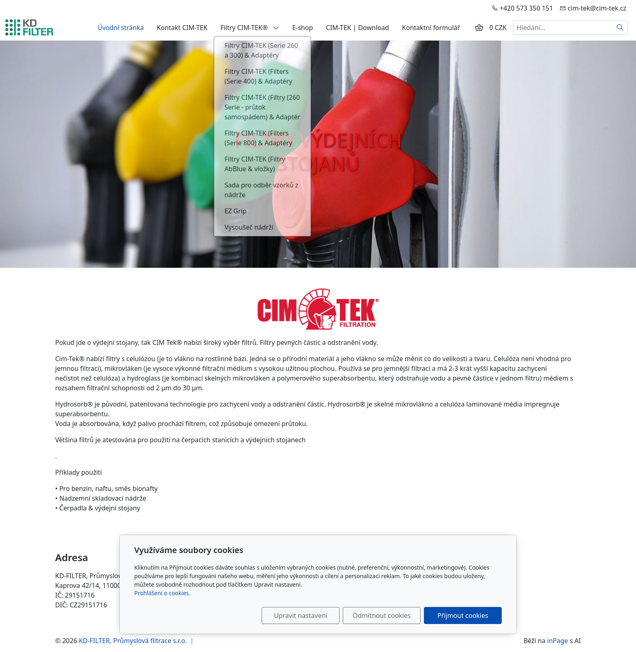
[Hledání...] (563, 27)
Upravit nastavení (300, 615)
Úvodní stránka (121, 27)
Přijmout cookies (462, 615)
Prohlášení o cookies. (162, 593)
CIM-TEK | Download (357, 27)
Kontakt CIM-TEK (182, 27)
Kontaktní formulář (431, 27)
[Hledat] (620, 27)
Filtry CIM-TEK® (249, 27)
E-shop (302, 27)
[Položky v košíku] (479, 27)
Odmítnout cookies (382, 615)
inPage (557, 640)
